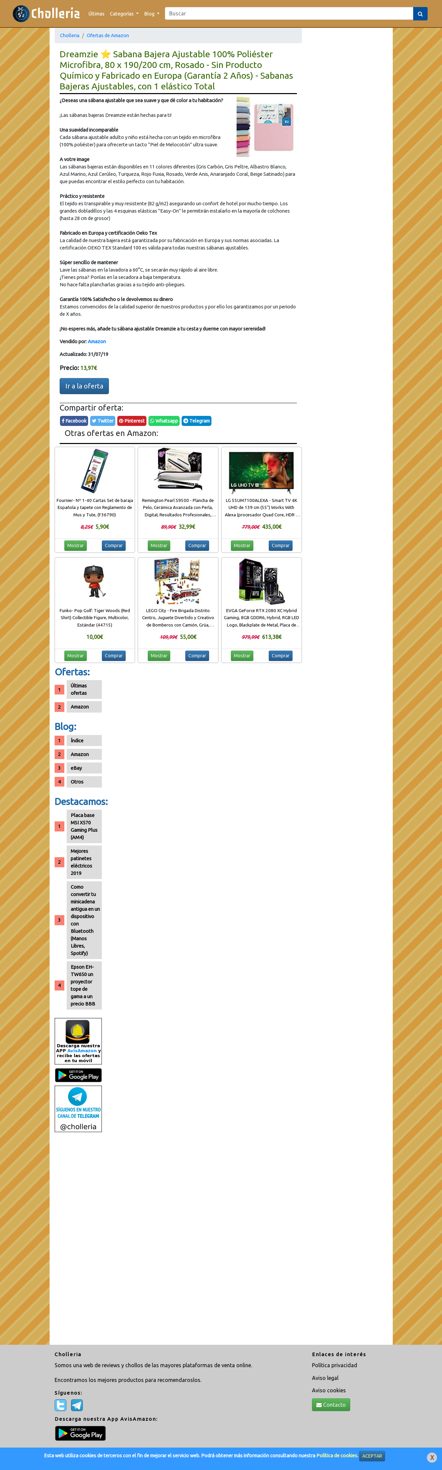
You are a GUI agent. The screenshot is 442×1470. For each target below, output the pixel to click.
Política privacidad (334, 1365)
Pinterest (132, 421)
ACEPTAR (372, 1456)
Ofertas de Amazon (108, 35)
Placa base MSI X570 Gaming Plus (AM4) (84, 826)
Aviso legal (325, 1378)
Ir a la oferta (84, 386)
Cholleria (69, 35)
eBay (76, 768)
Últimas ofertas (79, 689)
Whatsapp (164, 421)
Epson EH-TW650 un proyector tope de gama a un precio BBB (83, 985)
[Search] (289, 13)
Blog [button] (149, 13)
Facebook (74, 421)
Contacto (331, 1405)
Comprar (114, 545)
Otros (77, 782)
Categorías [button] (122, 13)
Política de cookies (336, 1455)
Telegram (196, 421)
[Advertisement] (78, 1241)
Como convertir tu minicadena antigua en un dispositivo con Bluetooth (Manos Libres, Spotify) (85, 920)
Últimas (96, 13)
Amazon (97, 341)
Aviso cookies (329, 1390)
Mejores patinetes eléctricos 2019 (81, 862)
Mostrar (75, 545)
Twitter (103, 421)
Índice (77, 740)
